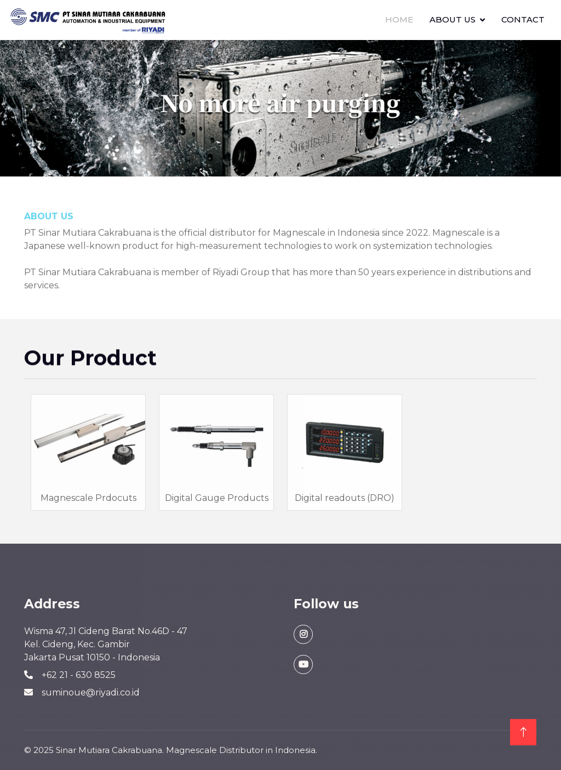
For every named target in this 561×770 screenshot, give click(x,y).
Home (399, 19)
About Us (453, 19)
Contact (523, 19)
